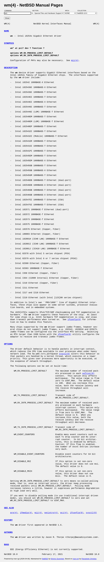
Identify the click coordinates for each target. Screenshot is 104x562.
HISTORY (8, 520)
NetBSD (45, 559)
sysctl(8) (64, 353)
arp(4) (14, 512)
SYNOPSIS (9, 43)
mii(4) (75, 60)
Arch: (68, 10)
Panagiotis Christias (88, 559)
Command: (8, 10)
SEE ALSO (9, 508)
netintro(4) (51, 512)
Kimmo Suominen (57, 559)
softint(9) (88, 373)
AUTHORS (8, 532)
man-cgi (76, 559)
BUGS (6, 544)
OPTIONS (8, 344)
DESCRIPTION (11, 67)
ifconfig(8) (74, 319)
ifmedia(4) (26, 512)
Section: (36, 10)
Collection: (81, 10)
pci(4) (64, 512)
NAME (6, 31)
